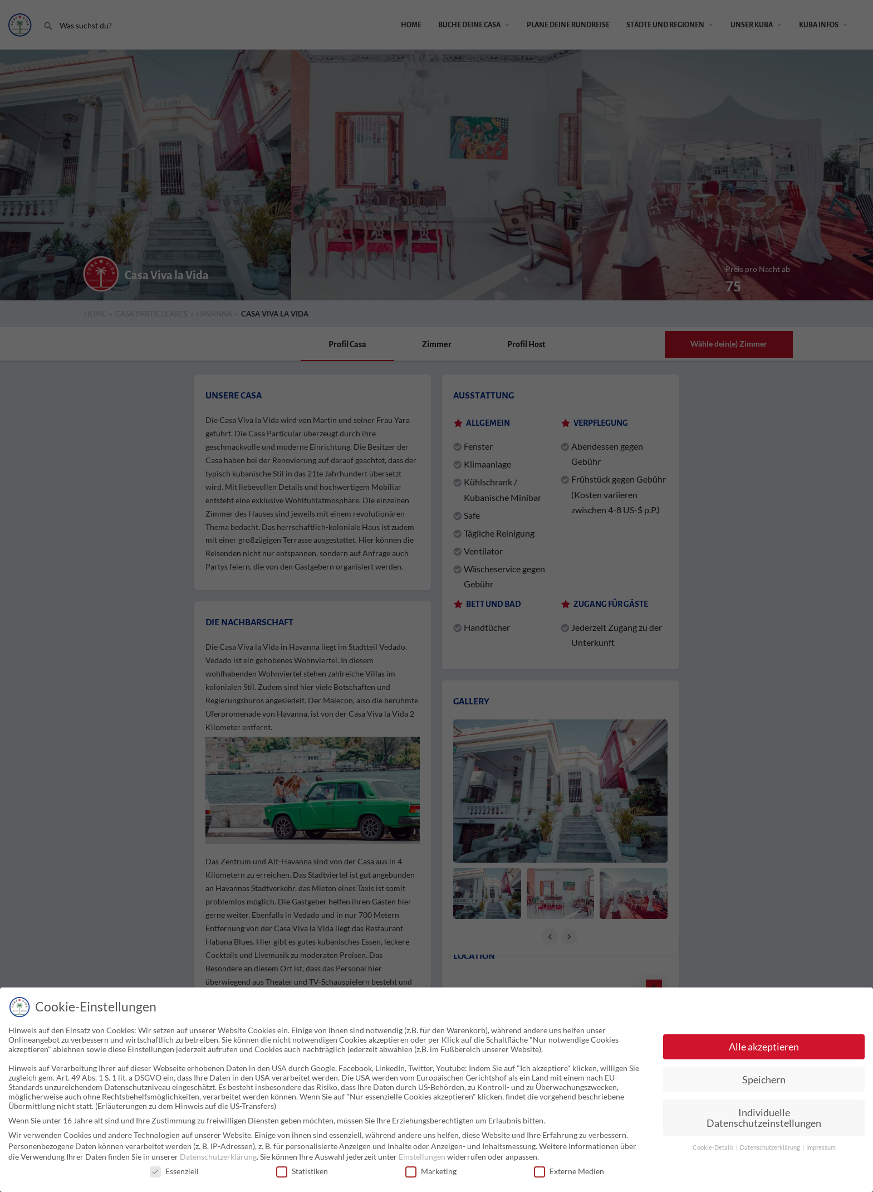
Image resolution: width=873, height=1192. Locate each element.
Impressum (821, 1147)
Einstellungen (422, 1156)
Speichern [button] (764, 1080)
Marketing (431, 1171)
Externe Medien (569, 1171)
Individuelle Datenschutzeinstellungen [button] (764, 1118)
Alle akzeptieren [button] (764, 1047)
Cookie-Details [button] (714, 1147)
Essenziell (174, 1171)
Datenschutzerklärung (218, 1156)
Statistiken (302, 1171)
